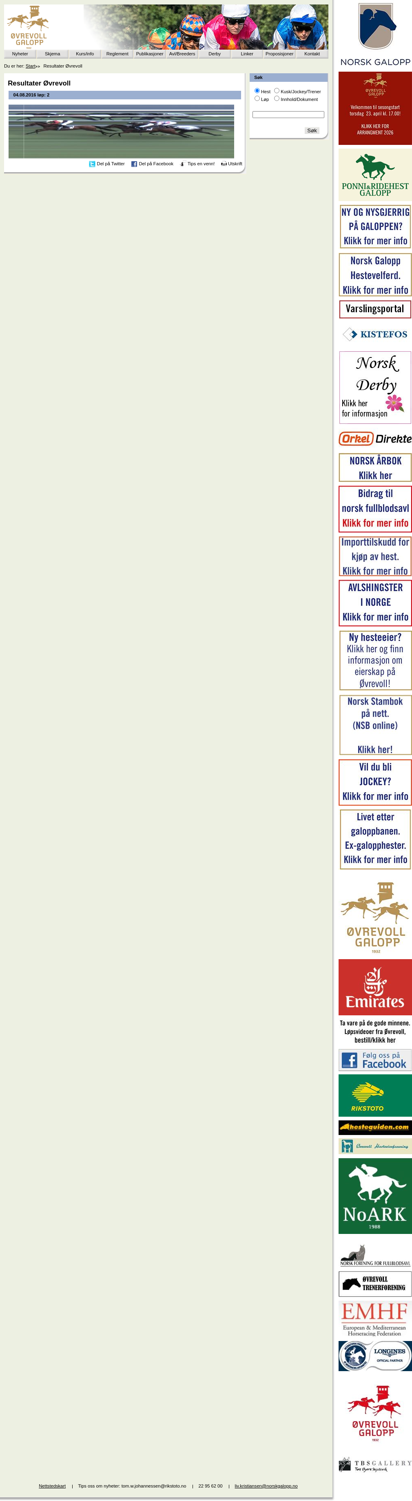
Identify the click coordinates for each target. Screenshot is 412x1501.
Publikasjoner (150, 53)
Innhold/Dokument (299, 99)
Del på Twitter (111, 163)
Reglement (117, 53)
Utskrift (235, 163)
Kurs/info (85, 53)
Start (30, 66)
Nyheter (20, 53)
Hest (265, 91)
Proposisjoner (279, 53)
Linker (247, 53)
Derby (214, 53)
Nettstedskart (52, 1485)
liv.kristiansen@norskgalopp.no (266, 1485)
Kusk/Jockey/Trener (301, 91)
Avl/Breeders (182, 53)
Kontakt (312, 53)
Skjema (52, 53)
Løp (265, 99)
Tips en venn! (201, 163)
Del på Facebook (156, 163)
